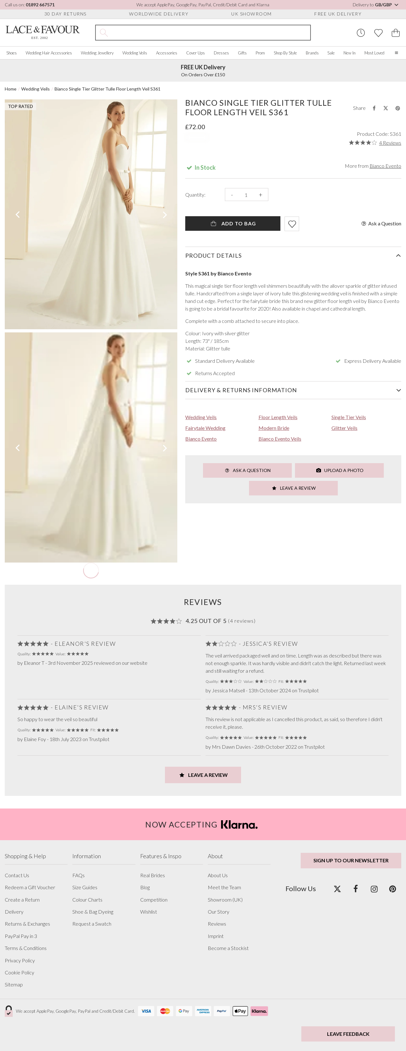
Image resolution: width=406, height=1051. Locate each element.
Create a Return (22, 900)
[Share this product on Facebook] (373, 108)
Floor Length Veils (278, 417)
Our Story (218, 912)
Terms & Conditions (26, 948)
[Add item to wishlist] (292, 224)
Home (10, 88)
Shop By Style (285, 52)
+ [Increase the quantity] (260, 194)
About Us (218, 875)
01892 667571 (40, 4)
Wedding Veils (134, 52)
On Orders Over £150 (203, 70)
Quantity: (195, 195)
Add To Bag (233, 223)
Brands (312, 52)
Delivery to (376, 4)
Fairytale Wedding (205, 428)
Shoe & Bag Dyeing (92, 912)
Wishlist (148, 912)
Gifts (242, 52)
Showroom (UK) (225, 900)
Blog (145, 887)
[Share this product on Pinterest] (397, 108)
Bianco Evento (385, 166)
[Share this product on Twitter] (385, 108)
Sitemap (14, 984)
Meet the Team (224, 887)
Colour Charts (87, 900)
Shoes (11, 52)
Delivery (14, 912)
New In (350, 52)
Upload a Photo (339, 470)
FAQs (78, 875)
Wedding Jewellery (97, 52)
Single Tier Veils (348, 417)
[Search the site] (211, 32)
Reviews (217, 924)
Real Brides (152, 875)
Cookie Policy (19, 972)
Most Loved (374, 52)
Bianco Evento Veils (280, 439)
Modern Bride (274, 428)
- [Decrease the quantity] (232, 194)
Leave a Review (293, 488)
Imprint (216, 936)
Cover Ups (195, 52)
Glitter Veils (344, 428)
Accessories (166, 52)
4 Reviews (390, 143)
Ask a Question (380, 223)
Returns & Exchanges (27, 924)
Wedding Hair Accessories (49, 52)
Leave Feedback (348, 1034)
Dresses (221, 52)
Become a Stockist (228, 948)
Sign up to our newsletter (351, 860)
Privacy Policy (20, 960)
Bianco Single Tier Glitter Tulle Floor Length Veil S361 (107, 88)
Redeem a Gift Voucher (30, 887)
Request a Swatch (91, 924)
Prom (260, 52)
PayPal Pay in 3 (21, 936)
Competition (153, 900)
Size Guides (84, 887)
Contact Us (17, 875)
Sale (331, 52)
